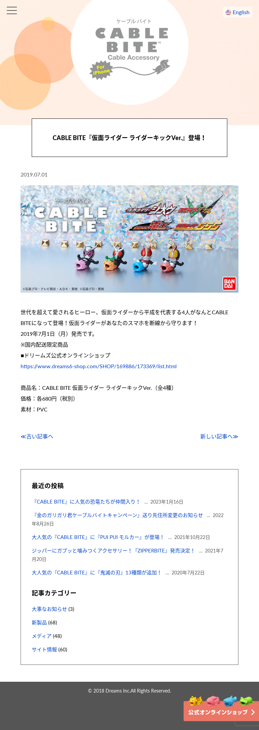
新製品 (39, 622)
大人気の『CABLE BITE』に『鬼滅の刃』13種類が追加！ (97, 572)
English (241, 12)
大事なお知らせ (49, 609)
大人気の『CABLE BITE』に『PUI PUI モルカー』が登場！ (98, 537)
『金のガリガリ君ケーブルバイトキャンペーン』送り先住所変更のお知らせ (117, 515)
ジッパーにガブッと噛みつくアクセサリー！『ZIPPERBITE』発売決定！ (113, 550)
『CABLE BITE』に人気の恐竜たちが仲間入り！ (86, 501)
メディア (42, 636)
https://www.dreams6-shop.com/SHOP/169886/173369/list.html (99, 366)
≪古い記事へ (37, 436)
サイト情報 (44, 649)
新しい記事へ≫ (219, 436)
